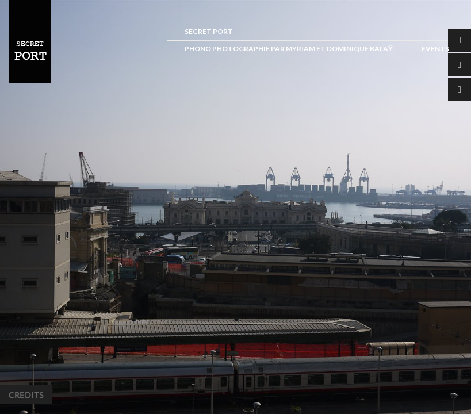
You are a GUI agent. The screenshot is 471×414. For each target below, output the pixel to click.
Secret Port (209, 31)
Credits (26, 394)
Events (435, 48)
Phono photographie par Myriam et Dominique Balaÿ (289, 48)
